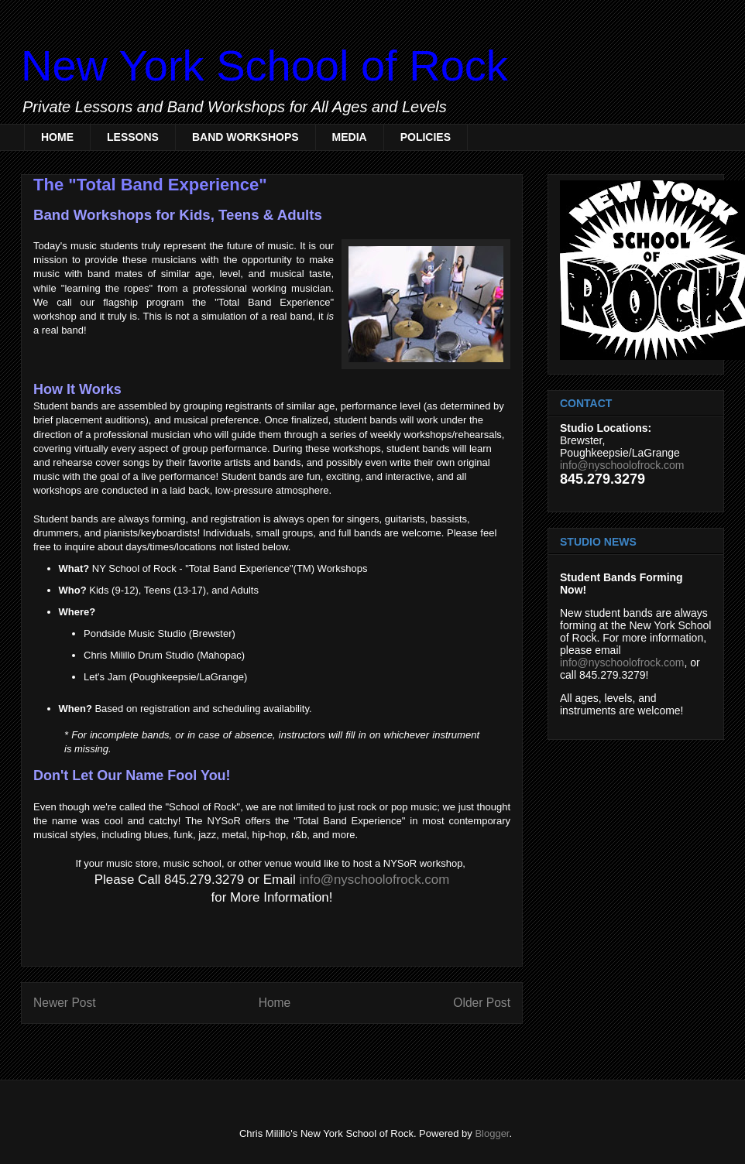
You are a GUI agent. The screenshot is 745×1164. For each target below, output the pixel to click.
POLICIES (425, 137)
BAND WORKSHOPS (245, 137)
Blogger (492, 1133)
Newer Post (64, 1002)
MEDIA (349, 137)
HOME (57, 137)
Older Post (481, 1002)
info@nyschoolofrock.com (375, 879)
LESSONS (133, 137)
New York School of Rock (264, 65)
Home (275, 1002)
